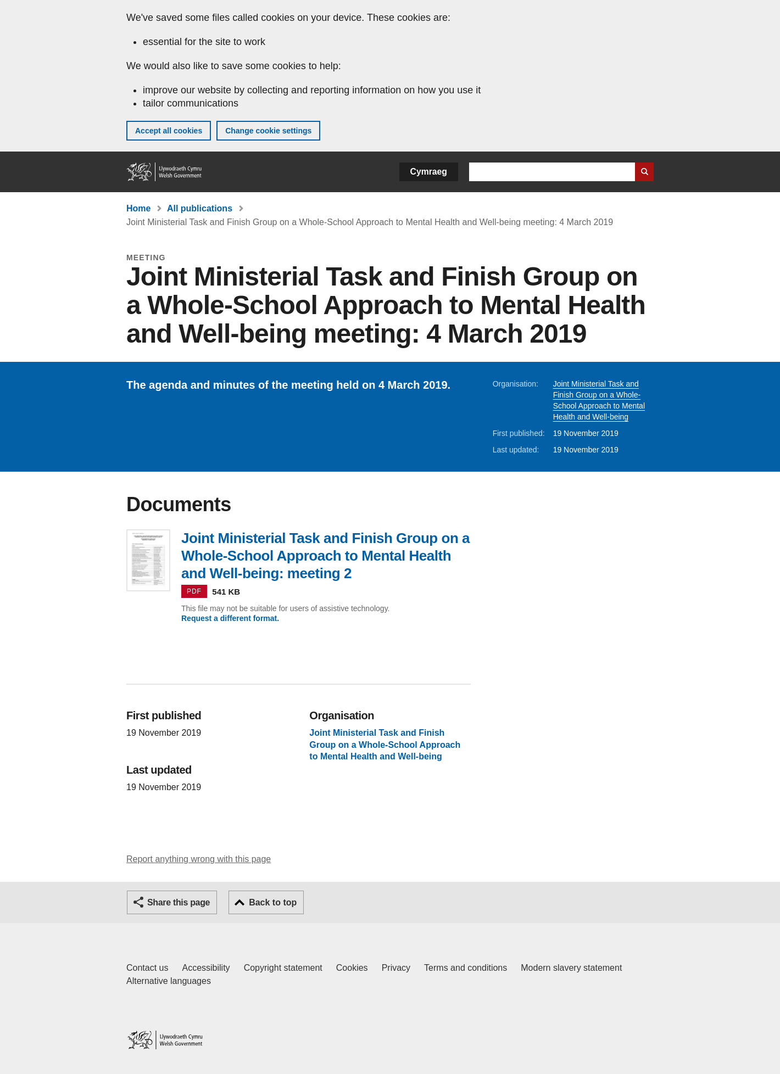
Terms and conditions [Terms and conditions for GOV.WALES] (465, 967)
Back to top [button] (273, 902)
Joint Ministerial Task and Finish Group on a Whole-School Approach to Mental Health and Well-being (384, 744)
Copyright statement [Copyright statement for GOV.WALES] (283, 967)
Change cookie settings (268, 130)
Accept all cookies (168, 130)
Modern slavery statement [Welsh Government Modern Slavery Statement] (571, 967)
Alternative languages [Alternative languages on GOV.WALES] (168, 981)
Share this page (178, 902)
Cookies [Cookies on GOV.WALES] (352, 967)
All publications (199, 208)
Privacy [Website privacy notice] (396, 967)
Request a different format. (230, 618)
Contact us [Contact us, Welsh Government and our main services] (147, 967)
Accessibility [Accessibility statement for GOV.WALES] (206, 967)
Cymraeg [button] (428, 171)
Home (138, 208)
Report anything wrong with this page (198, 859)
